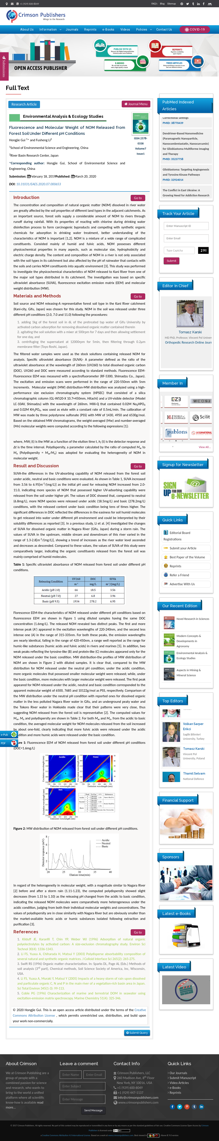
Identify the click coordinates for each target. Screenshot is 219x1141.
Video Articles (179, 1083)
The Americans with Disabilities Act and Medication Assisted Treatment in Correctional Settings (186, 128)
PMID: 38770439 (173, 138)
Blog (162, 3)
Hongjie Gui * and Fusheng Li (30, 140)
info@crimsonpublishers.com (138, 1097)
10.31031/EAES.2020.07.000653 (38, 184)
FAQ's (154, 3)
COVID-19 (195, 30)
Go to (138, 198)
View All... (205, 444)
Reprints (90, 29)
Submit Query (137, 1032)
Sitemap (171, 3)
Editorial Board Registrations (177, 532)
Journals (72, 29)
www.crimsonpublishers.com (120, 1135)
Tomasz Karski (193, 760)
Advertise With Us (179, 581)
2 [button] (169, 438)
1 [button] (163, 438)
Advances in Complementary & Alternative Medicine (186, 346)
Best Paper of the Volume (184, 554)
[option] (186, 329)
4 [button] (182, 438)
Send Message (93, 1110)
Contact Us (164, 29)
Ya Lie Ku (189, 711)
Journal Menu (136, 104)
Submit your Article (180, 545)
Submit (173, 261)
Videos (125, 29)
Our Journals (178, 1073)
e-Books (108, 29)
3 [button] (176, 438)
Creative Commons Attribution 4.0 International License (66, 1135)
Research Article (24, 104)
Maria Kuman (186, 329)
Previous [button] (156, 329)
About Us (27, 29)
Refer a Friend (176, 572)
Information (50, 29)
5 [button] (173, 443)
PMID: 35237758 (173, 174)
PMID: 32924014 (173, 195)
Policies (144, 29)
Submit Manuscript (183, 1078)
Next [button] (216, 329)
